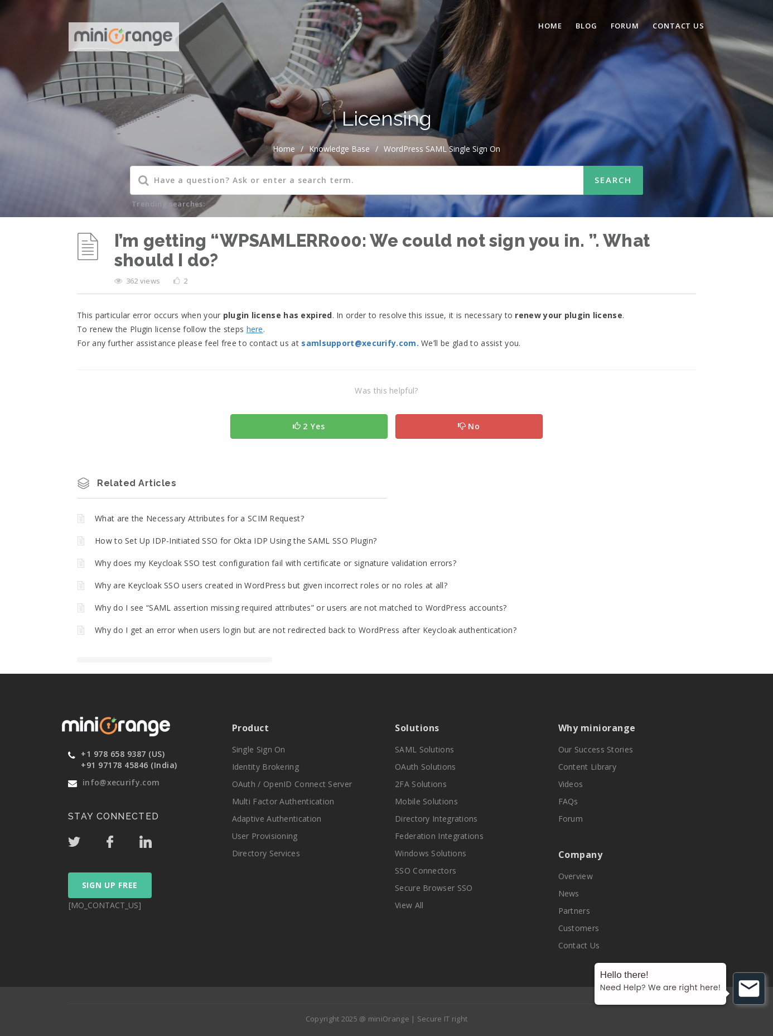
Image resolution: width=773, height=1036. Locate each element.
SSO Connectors (425, 870)
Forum (625, 26)
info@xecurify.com (121, 782)
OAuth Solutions (425, 766)
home (284, 148)
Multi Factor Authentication (283, 801)
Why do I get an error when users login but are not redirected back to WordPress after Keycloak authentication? (305, 630)
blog (586, 26)
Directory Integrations (436, 818)
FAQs (568, 801)
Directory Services (266, 853)
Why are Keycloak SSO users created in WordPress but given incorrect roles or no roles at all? (271, 585)
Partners (574, 910)
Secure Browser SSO (433, 887)
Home (550, 26)
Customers (579, 928)
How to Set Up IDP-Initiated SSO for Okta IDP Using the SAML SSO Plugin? (235, 540)
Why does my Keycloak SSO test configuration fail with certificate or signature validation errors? (275, 563)
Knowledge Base (339, 148)
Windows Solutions (430, 853)
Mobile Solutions (426, 801)
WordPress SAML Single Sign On (442, 148)
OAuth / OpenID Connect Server (292, 784)
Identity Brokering (265, 766)
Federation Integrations (439, 836)
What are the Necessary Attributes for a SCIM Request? (199, 518)
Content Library (587, 766)
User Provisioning (265, 836)
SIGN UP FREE (110, 885)
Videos (570, 784)
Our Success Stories (596, 749)
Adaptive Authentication (277, 818)
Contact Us (678, 26)
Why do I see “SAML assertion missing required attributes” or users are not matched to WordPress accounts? (301, 607)
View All (409, 905)
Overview (575, 876)
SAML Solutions (424, 749)
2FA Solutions (421, 784)
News (568, 893)
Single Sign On (259, 749)
